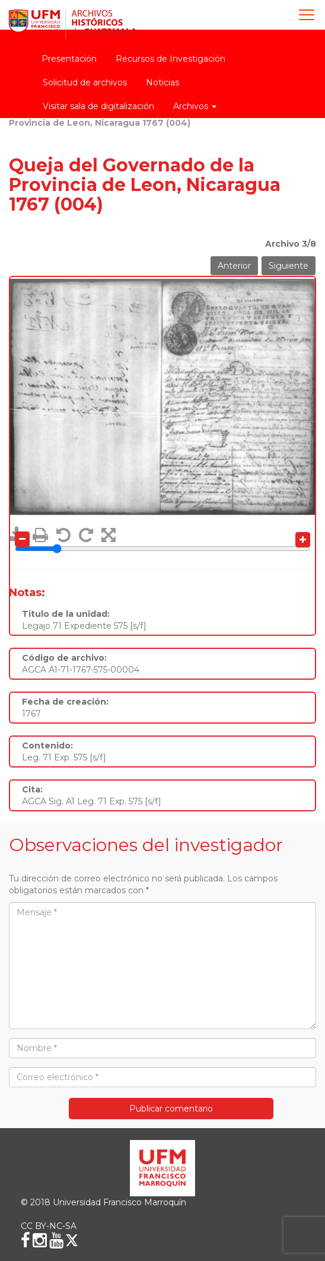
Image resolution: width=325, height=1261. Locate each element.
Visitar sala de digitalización (98, 106)
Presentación (69, 58)
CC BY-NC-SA (49, 1226)
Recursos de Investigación (170, 58)
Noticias (162, 82)
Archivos (194, 106)
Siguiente (288, 265)
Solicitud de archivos (85, 82)
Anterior (234, 265)
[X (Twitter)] (72, 1240)
